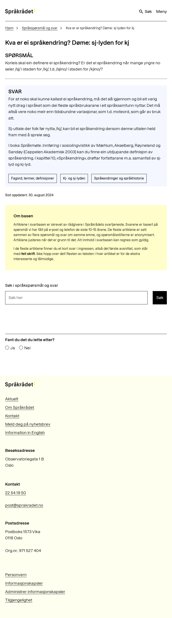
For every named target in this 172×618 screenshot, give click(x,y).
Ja (12, 348)
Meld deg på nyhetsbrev (27, 424)
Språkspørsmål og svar (39, 28)
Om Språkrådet (19, 407)
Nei (27, 348)
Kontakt (12, 415)
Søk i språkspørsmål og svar (31, 285)
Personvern (16, 574)
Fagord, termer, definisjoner (32, 178)
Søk (145, 11)
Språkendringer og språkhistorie (119, 178)
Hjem (9, 28)
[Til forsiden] (20, 11)
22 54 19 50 (15, 492)
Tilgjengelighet (18, 600)
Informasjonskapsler (24, 583)
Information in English (25, 432)
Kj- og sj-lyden (74, 178)
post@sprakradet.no (24, 505)
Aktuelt (11, 398)
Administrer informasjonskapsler (35, 591)
